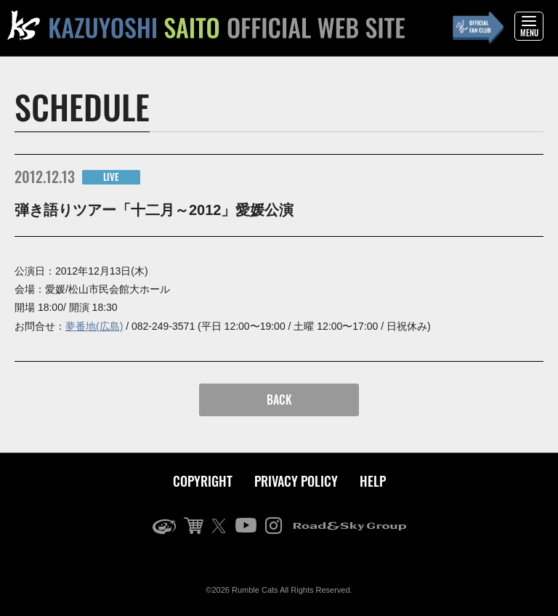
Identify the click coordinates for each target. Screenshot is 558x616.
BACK (279, 399)
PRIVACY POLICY (296, 480)
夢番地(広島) (94, 326)
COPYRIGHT (202, 480)
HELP (373, 480)
